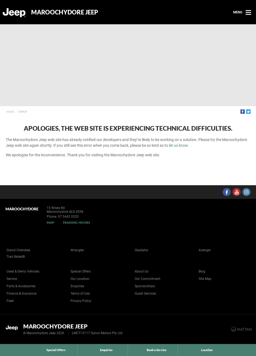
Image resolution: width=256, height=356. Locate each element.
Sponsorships (145, 286)
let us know (178, 145)
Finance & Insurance (21, 293)
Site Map (205, 279)
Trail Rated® (16, 257)
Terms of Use (80, 293)
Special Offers (80, 271)
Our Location (79, 279)
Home (10, 111)
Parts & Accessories (21, 286)
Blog (202, 271)
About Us (141, 271)
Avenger (205, 250)
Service (12, 279)
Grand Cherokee (18, 250)
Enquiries (77, 286)
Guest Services (145, 293)
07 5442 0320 (68, 217)
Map (50, 222)
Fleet (10, 301)
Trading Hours (76, 222)
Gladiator (141, 250)
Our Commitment (147, 279)
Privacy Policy (80, 301)
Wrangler (77, 250)
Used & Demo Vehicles (23, 271)
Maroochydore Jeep (64, 12)
